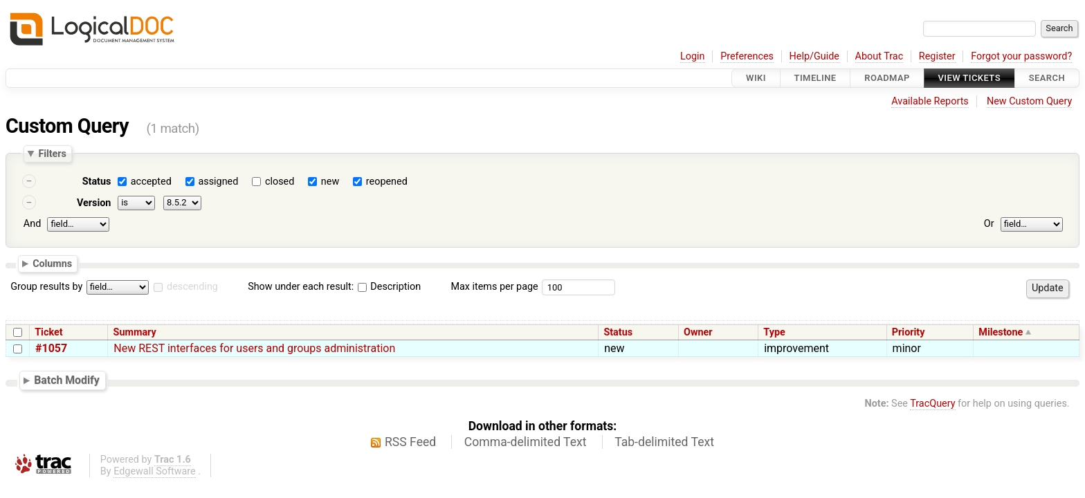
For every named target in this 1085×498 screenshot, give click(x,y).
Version (94, 203)
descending (192, 287)
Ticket (48, 332)
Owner (698, 332)
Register (937, 56)
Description (389, 287)
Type (774, 332)
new (330, 181)
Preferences (747, 56)
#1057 (51, 348)
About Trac (879, 56)
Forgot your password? (1021, 56)
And (32, 224)
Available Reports (930, 101)
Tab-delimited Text (664, 442)
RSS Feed (410, 442)
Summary (134, 332)
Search (1047, 78)
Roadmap (887, 78)
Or (989, 224)
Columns (52, 262)
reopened (387, 181)
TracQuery (932, 403)
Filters (52, 153)
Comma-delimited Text (525, 442)
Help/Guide (814, 56)
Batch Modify (67, 380)
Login (692, 56)
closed (279, 181)
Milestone (1000, 332)
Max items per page (494, 287)
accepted (151, 181)
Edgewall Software (154, 471)
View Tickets (969, 78)
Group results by (46, 287)
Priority (908, 332)
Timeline (815, 78)
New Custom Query (1029, 101)
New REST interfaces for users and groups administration (254, 348)
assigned (218, 181)
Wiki (756, 78)
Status (96, 181)
